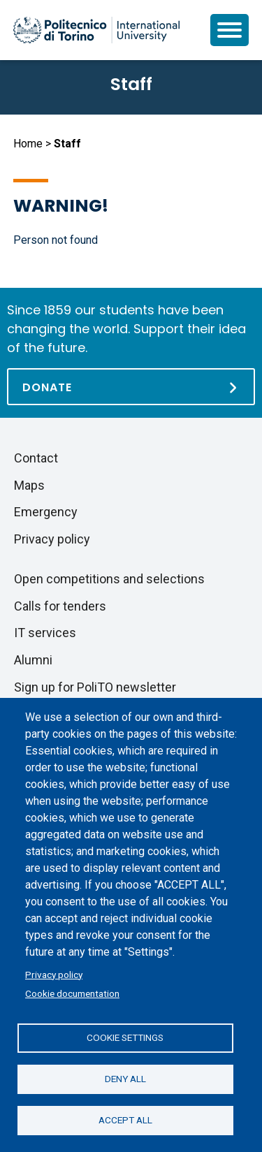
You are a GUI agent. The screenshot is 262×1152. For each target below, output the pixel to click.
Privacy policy (53, 974)
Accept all (125, 1119)
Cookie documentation (72, 993)
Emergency (46, 511)
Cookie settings (125, 1037)
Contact (36, 458)
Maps (29, 485)
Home (28, 143)
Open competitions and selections (109, 578)
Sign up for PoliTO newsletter (95, 687)
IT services (45, 632)
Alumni (33, 659)
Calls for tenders (60, 606)
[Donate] (131, 386)
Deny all (125, 1078)
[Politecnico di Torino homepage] (96, 30)
